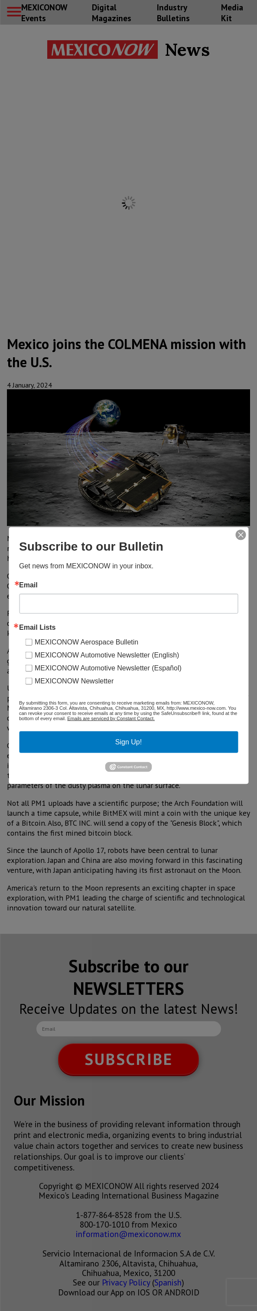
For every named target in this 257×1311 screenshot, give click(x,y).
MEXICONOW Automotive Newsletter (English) (107, 654)
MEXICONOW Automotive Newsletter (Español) (108, 667)
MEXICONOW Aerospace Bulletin (86, 641)
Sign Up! (128, 741)
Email (28, 584)
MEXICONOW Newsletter (74, 680)
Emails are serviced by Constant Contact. (111, 718)
